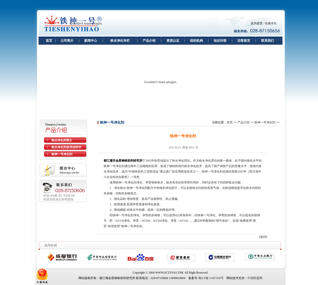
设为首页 (257, 23)
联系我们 (267, 40)
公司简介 (67, 40)
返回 (263, 237)
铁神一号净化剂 (264, 122)
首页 (49, 40)
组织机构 (196, 40)
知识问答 (220, 40)
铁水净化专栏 (120, 40)
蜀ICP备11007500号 (211, 278)
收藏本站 (271, 23)
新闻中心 (90, 40)
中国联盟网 (254, 278)
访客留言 (243, 40)
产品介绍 (149, 40)
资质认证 (172, 40)
